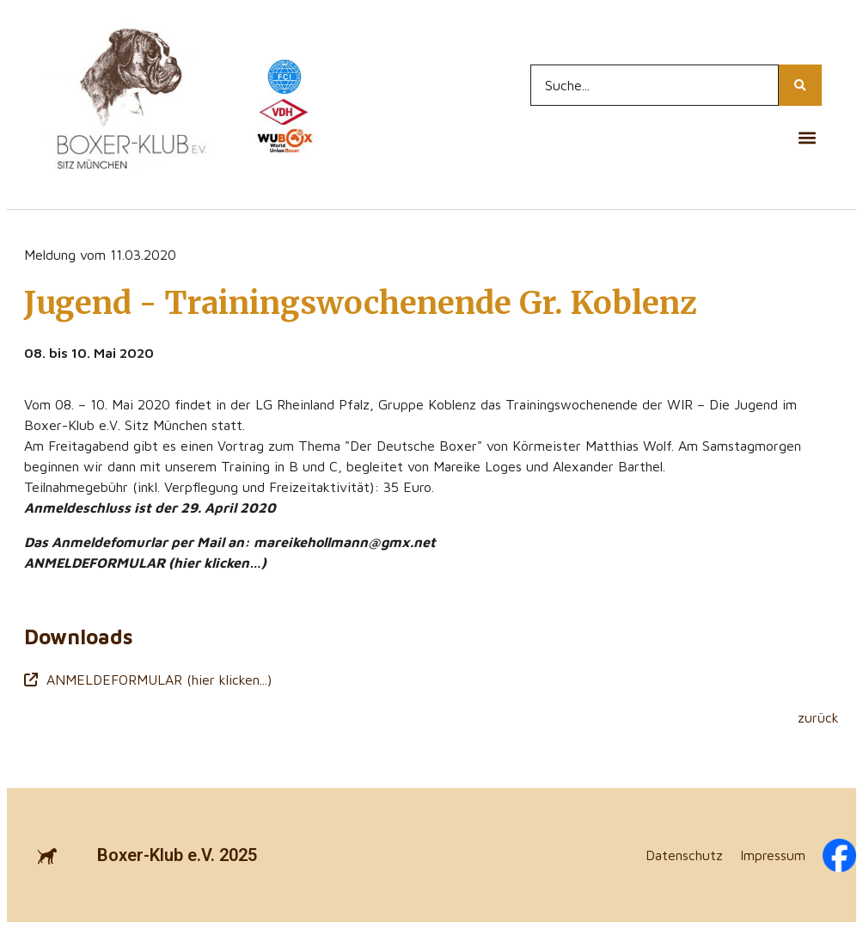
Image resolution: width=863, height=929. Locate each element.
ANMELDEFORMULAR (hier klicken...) (148, 679)
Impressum (772, 855)
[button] (807, 137)
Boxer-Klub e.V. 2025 (177, 855)
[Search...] (654, 85)
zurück (818, 717)
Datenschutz (684, 855)
